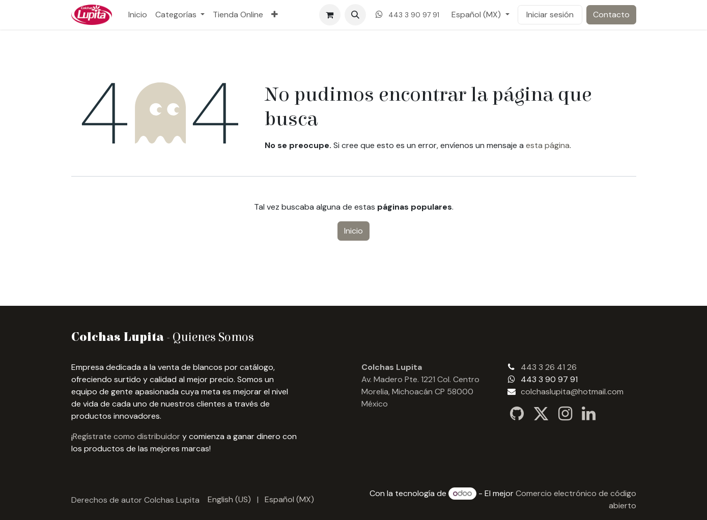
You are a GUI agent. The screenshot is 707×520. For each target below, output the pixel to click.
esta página (548, 145)
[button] (355, 14)
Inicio (353, 230)
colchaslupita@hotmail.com (572, 391)
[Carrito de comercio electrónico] (330, 14)
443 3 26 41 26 (549, 367)
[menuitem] (137, 15)
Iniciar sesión (550, 14)
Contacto (611, 14)
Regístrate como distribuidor (126, 436)
